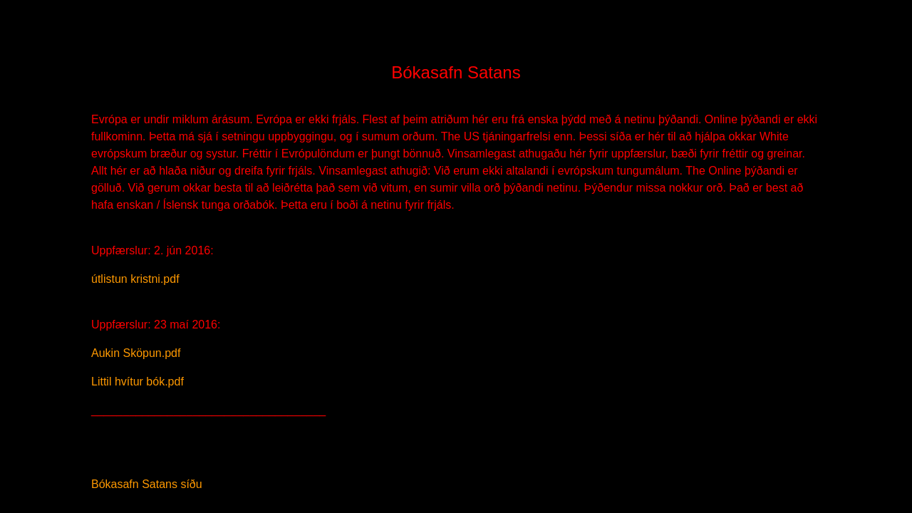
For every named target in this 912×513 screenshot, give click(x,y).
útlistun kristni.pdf (135, 279)
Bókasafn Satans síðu (146, 484)
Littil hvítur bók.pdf (137, 381)
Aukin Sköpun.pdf (135, 353)
